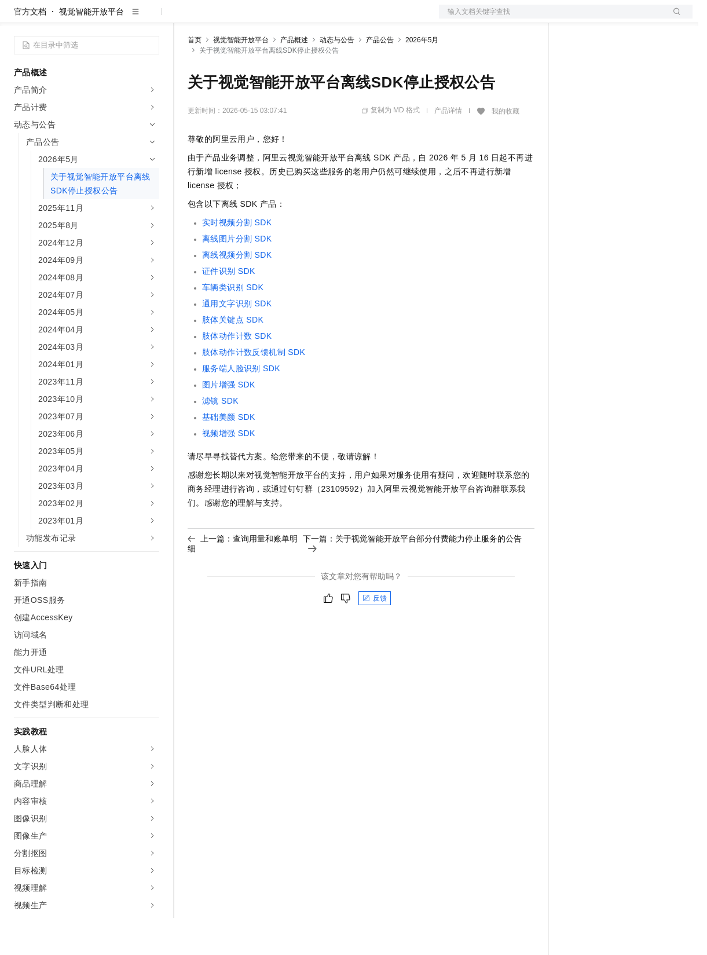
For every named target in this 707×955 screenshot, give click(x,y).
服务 (342, 18)
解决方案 (186, 18)
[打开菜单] (18, 18)
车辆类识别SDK (232, 324)
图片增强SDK (228, 421)
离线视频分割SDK (237, 292)
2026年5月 (421, 77)
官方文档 (30, 48)
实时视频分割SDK (237, 259)
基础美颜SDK (228, 454)
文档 (551, 18)
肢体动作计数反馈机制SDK (253, 389)
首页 (195, 77)
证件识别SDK (228, 308)
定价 (250, 18)
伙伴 (314, 18)
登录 (673, 18)
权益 (222, 18)
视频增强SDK (228, 470)
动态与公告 (337, 77)
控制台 (603, 18)
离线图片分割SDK (237, 275)
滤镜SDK (220, 437)
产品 (150, 18)
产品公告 (380, 77)
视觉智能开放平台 (91, 48)
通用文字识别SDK (237, 340)
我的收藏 (505, 148)
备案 (576, 18)
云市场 (282, 18)
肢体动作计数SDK (237, 373)
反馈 (374, 635)
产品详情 (448, 148)
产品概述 (294, 77)
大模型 (119, 18)
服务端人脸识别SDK (241, 405)
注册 (631, 18)
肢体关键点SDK (232, 356)
